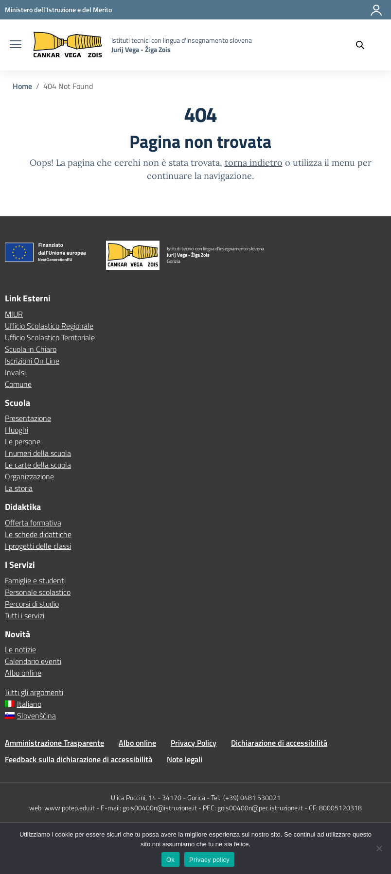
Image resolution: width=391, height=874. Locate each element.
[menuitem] (195, 704)
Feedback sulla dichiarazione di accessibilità (78, 759)
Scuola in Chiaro (30, 349)
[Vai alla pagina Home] (22, 86)
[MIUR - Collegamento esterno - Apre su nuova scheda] (58, 9)
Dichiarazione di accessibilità (279, 743)
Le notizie (20, 649)
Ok (170, 859)
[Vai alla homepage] (67, 45)
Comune (18, 384)
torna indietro (254, 162)
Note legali (184, 759)
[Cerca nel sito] (364, 45)
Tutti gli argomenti (34, 692)
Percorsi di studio (32, 604)
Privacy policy (209, 859)
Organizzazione (29, 476)
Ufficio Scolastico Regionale (49, 326)
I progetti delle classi (38, 546)
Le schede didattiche (38, 534)
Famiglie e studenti (35, 580)
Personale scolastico (38, 592)
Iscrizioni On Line (32, 361)
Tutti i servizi (24, 615)
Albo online (23, 673)
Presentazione (28, 418)
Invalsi (15, 372)
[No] (379, 848)
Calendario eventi (33, 661)
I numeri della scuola (38, 453)
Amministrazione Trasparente (54, 743)
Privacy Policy (193, 743)
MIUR (14, 314)
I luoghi (16, 430)
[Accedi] (377, 14)
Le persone (22, 441)
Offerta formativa (33, 522)
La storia (19, 488)
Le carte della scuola (38, 465)
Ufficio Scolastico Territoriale (50, 337)
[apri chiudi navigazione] (15, 45)
